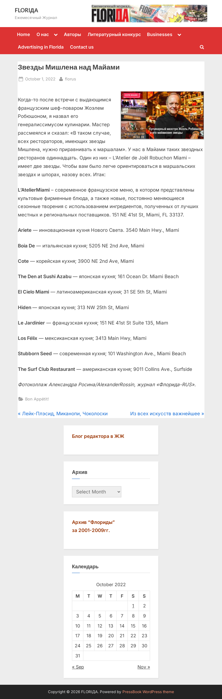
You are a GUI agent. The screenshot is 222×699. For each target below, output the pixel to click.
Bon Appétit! (37, 399)
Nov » (143, 667)
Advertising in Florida (41, 47)
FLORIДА (26, 10)
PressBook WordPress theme (148, 692)
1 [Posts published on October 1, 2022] (133, 606)
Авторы (72, 34)
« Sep (78, 667)
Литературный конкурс (114, 34)
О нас (43, 34)
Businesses (159, 34)
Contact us (82, 47)
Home (23, 34)
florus (70, 78)
